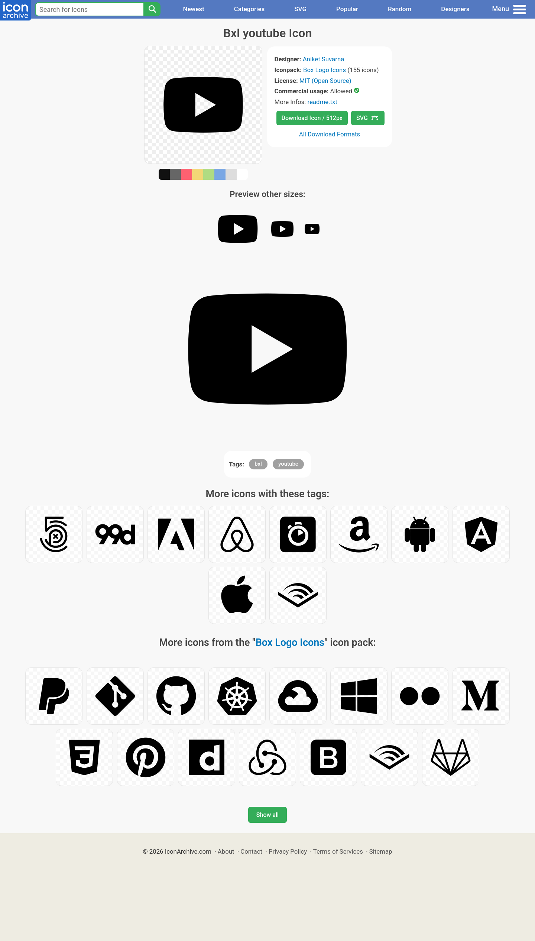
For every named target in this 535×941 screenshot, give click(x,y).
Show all (267, 814)
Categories (249, 9)
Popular (347, 9)
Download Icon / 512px (312, 118)
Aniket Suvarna (323, 59)
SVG (300, 9)
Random (399, 9)
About (226, 851)
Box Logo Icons (324, 70)
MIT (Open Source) (325, 80)
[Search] (151, 9)
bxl (258, 463)
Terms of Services (338, 851)
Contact (251, 851)
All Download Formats (329, 134)
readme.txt (322, 102)
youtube (288, 463)
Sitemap (380, 851)
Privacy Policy (288, 851)
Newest (193, 9)
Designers (455, 9)
